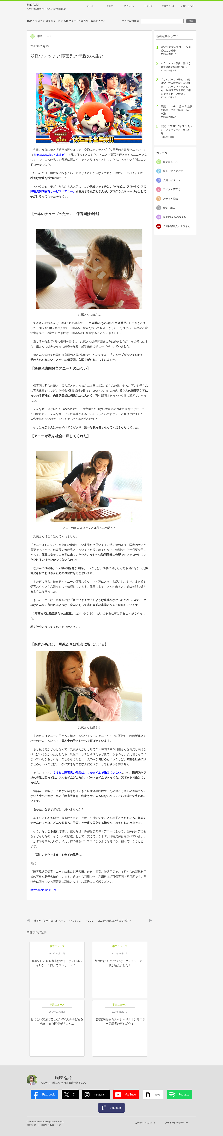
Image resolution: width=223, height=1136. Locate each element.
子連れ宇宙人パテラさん (176, 226)
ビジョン (148, 6)
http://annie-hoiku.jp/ (43, 890)
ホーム (90, 6)
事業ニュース (170, 161)
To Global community (174, 217)
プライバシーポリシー (176, 1122)
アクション (129, 6)
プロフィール (168, 6)
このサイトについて (145, 1122)
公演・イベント (171, 180)
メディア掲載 (170, 198)
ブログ (110, 6)
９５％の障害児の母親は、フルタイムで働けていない (87, 772)
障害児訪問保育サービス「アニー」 (53, 191)
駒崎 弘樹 (46, 7)
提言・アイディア (173, 171)
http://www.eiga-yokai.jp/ (49, 154)
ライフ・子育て (171, 189)
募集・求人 (169, 207)
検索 (191, 21)
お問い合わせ (187, 6)
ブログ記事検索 (130, 21)
